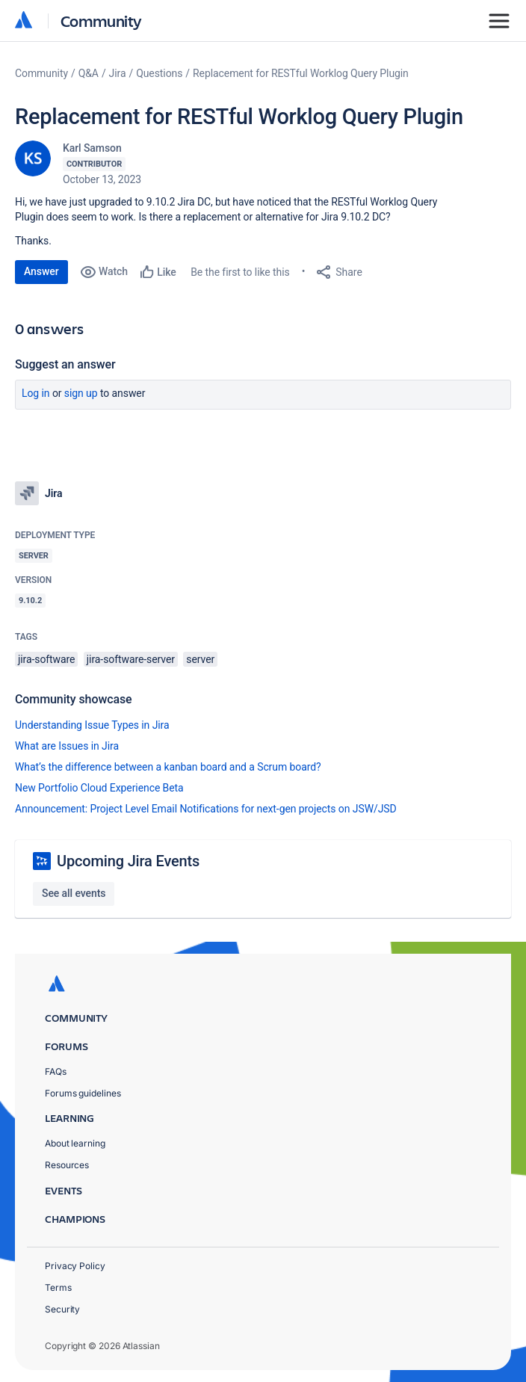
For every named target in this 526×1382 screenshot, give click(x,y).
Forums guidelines (83, 1093)
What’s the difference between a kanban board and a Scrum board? (168, 767)
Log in (36, 393)
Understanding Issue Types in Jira (92, 725)
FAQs (55, 1071)
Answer (41, 271)
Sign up (81, 393)
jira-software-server (131, 659)
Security (62, 1309)
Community (101, 20)
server (200, 659)
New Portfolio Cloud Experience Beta (99, 788)
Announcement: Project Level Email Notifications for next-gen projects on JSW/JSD (206, 809)
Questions (159, 73)
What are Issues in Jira (67, 746)
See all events (73, 893)
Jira (117, 73)
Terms (58, 1287)
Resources (67, 1164)
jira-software (46, 659)
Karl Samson (92, 148)
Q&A (88, 73)
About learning (75, 1143)
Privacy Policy (75, 1265)
